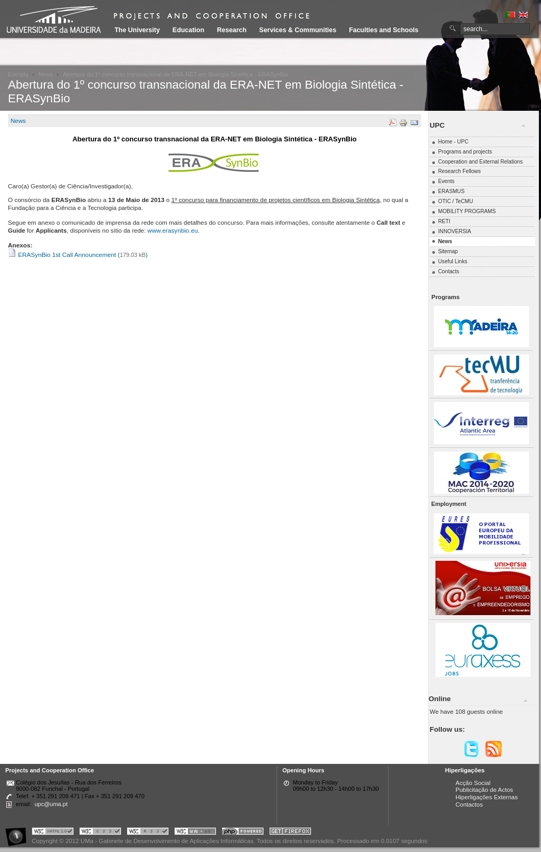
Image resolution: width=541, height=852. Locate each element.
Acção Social (472, 783)
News (46, 74)
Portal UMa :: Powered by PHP (243, 832)
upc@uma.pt (51, 804)
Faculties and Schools (383, 30)
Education (188, 30)
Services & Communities (297, 30)
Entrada (18, 74)
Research (231, 30)
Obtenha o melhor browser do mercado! (290, 832)
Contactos (469, 804)
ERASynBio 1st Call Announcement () (78, 254)
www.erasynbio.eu (172, 230)
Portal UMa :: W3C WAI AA (195, 832)
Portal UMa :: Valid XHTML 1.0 (53, 832)
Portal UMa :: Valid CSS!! (100, 832)
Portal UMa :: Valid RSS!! (148, 832)
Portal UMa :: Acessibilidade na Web (18, 832)
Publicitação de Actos (484, 790)
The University (137, 30)
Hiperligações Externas (486, 797)
